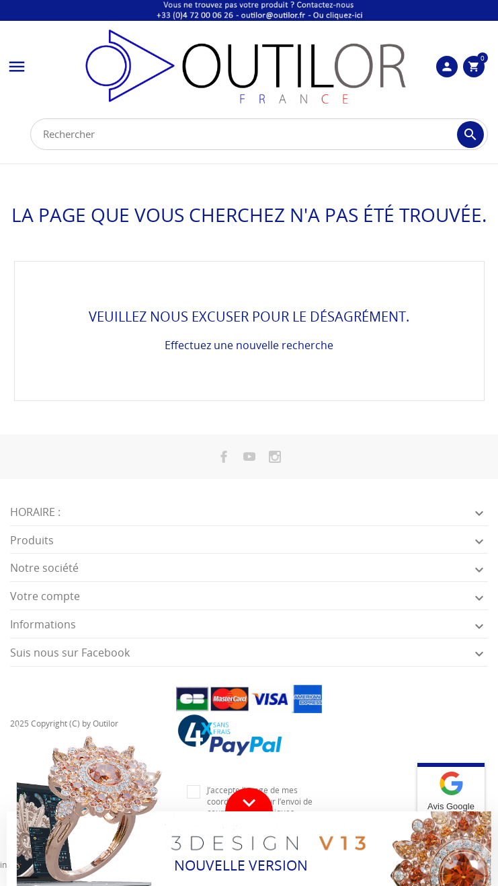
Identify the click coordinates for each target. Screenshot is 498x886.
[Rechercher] (259, 134)
